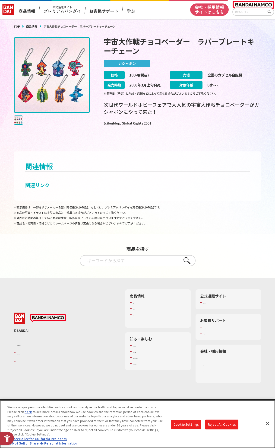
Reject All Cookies (222, 424)
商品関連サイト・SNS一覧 (151, 331)
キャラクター (142, 325)
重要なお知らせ (213, 344)
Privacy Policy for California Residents (37, 439)
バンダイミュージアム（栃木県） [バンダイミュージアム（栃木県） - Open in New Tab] (155, 378)
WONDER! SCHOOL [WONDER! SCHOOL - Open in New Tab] (146, 356)
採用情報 (209, 374)
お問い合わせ (212, 386)
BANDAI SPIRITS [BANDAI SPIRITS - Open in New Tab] (31, 372)
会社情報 (209, 368)
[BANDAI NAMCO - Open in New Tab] (48, 329)
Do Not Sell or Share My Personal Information (42, 443)
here (28, 412)
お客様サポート (103, 11)
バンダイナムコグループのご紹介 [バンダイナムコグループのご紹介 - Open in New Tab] (45, 354)
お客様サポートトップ (218, 338)
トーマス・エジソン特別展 (151, 362)
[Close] (267, 424)
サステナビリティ (215, 380)
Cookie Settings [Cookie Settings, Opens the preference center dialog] (186, 424)
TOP (17, 26)
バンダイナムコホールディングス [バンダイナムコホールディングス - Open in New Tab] (45, 363)
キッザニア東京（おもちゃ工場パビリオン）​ (158, 370)
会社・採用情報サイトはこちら (209, 9)
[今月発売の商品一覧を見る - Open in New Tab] (223, 141)
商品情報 (31, 26)
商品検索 (139, 313)
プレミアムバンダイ (217, 313)
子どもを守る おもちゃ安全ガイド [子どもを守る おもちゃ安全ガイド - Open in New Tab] (99, 195)
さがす (271, 12)
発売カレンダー (143, 319)
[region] (137, 424)
